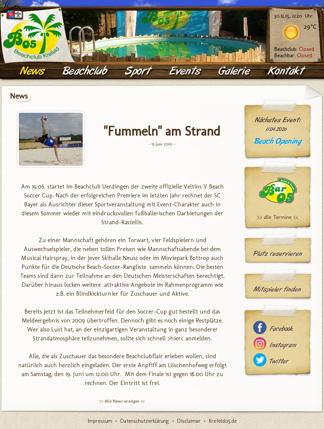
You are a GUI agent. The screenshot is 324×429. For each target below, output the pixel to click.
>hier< (175, 338)
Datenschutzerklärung (144, 421)
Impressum (100, 421)
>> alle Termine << (278, 217)
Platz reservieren (277, 253)
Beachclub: (294, 49)
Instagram (283, 345)
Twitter (279, 361)
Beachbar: (293, 55)
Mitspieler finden (277, 289)
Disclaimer (189, 421)
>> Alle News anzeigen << (122, 401)
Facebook (281, 329)
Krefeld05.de (223, 421)
